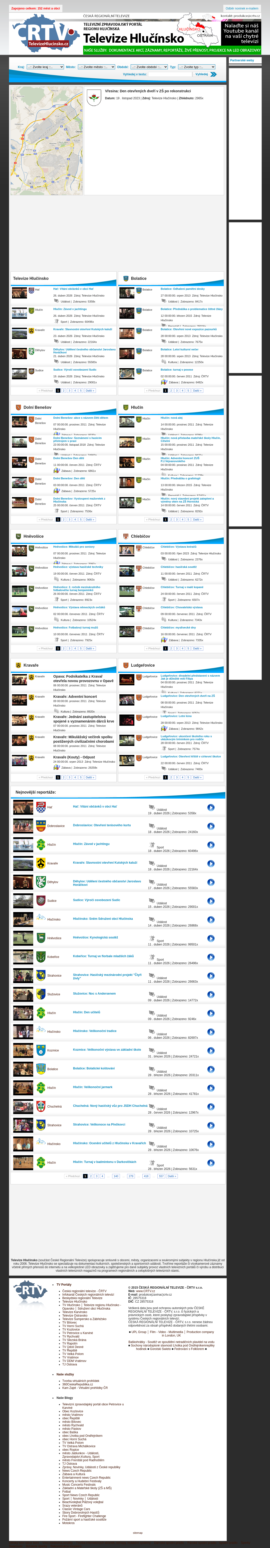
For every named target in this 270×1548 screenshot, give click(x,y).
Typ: (173, 67)
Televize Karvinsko (74, 1312)
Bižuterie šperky (36, 1546)
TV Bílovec (69, 1322)
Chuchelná (54, 1106)
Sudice (52, 901)
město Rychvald (73, 1425)
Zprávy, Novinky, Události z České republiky (91, 1467)
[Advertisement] (118, 234)
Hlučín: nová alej (172, 417)
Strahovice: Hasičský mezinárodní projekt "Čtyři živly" (107, 976)
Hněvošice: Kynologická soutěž (95, 937)
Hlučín (51, 844)
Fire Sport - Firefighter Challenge (84, 1516)
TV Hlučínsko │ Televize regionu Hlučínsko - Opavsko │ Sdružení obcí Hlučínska (91, 1306)
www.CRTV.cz (145, 1291)
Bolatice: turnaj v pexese (177, 369)
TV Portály (64, 1284)
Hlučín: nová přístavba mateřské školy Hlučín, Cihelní (191, 439)
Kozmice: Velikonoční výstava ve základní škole (107, 1049)
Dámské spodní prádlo (169, 1543)
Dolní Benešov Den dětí (68, 458)
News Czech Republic (77, 1470)
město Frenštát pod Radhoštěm (83, 1460)
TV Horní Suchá (73, 1326)
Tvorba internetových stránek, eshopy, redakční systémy (113, 1543)
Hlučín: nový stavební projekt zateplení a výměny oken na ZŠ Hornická (187, 500)
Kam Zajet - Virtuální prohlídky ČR (85, 1388)
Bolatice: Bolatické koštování (94, 1068)
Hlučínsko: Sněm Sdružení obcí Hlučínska (103, 919)
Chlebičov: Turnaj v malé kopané (182, 587)
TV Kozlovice (71, 1329)
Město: (71, 67)
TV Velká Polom (73, 1354)
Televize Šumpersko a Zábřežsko (84, 1319)
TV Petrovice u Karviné (77, 1333)
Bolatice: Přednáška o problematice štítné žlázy (192, 309)
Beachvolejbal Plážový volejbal (82, 1502)
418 (146, 1176)
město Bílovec (71, 1422)
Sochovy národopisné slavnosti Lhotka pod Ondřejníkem (168, 1345)
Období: (123, 67)
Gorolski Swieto (160, 1349)
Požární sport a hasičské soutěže (84, 1519)
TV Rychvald (70, 1336)
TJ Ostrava (69, 1364)
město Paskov (71, 1429)
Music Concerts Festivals (79, 1484)
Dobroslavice (56, 826)
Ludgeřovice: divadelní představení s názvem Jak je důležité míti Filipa (190, 677)
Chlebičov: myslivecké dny (178, 627)
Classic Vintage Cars (76, 1509)
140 (116, 1176)
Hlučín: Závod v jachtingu (70, 309)
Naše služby (65, 1374)
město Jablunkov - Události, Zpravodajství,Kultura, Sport (81, 1454)
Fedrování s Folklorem (189, 1349)
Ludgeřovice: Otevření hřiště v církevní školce (191, 756)
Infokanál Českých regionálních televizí (88, 1294)
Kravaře (52, 863)
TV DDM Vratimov (74, 1361)
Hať (49, 807)
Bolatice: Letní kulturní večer (180, 349)
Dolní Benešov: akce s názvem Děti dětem (80, 417)
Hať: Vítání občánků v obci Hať (73, 288)
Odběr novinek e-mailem (242, 8)
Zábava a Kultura (73, 1474)
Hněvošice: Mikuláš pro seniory (74, 546)
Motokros (68, 1523)
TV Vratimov (70, 1357)
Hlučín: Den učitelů (86, 1012)
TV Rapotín (70, 1343)
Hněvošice (54, 938)
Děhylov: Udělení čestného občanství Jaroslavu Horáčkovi (84, 351)
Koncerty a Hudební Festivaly (82, 1481)
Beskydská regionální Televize (82, 1298)
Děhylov (52, 882)
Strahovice (54, 975)
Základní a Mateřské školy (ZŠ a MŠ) (87, 1488)
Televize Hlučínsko (74, 1301)
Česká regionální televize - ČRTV (84, 1291)
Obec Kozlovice (72, 1411)
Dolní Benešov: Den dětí (69, 478)
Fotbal (66, 1491)
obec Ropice (70, 1449)
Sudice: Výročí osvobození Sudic (75, 369)
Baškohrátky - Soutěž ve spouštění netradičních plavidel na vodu (171, 1342)
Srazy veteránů (72, 1505)
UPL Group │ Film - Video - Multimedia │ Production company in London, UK (173, 1333)
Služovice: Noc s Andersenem (94, 993)
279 (131, 1176)
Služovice (53, 994)
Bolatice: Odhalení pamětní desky (183, 288)
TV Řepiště (69, 1350)
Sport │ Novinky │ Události (80, 1498)
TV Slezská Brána (74, 1340)
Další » (90, 390)
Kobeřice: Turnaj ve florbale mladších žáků (103, 956)
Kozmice (53, 1050)
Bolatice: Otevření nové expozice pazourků (189, 329)
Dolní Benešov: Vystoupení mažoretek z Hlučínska (79, 500)
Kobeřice (53, 957)
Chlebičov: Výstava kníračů (179, 546)
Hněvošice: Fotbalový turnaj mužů (75, 627)
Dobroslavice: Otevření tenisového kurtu (102, 825)
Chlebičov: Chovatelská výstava (182, 607)
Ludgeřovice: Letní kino (176, 716)
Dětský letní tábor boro (24, 1543)
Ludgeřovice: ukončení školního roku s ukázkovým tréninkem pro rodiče (186, 738)
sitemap (138, 1532)
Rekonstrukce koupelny (66, 1546)
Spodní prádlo (228, 1543)
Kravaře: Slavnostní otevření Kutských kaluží (82, 329)
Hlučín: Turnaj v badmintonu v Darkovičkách (104, 1162)
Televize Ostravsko (75, 1315)
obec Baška (70, 1432)
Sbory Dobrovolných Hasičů (80, 1512)
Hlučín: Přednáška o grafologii (181, 478)
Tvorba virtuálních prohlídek (80, 1381)
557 (161, 1176)
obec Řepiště (71, 1418)
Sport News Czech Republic (81, 1495)
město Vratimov (72, 1415)
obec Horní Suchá (74, 1439)
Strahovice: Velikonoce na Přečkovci (99, 1124)
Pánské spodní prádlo (201, 1543)
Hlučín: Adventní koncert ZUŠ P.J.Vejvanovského (180, 460)
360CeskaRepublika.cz (77, 1384)
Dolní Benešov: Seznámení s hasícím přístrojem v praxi (77, 439)
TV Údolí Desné (73, 1347)
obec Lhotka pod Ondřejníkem (82, 1436)
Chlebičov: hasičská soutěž (179, 566)
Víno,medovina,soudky (57, 1543)
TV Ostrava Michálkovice (79, 1446)
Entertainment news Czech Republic (86, 1477)
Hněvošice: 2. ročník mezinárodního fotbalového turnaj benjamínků (76, 589)
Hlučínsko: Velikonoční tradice (95, 1031)
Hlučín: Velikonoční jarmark (92, 1087)
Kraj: (21, 67)
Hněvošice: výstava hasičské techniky (78, 566)
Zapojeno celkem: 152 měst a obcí (35, 8)
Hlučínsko (54, 919)
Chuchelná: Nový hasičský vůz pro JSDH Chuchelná (110, 1106)
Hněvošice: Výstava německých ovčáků (79, 607)
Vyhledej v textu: (135, 74)
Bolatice (52, 1069)
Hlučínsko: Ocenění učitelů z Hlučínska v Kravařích (109, 1143)
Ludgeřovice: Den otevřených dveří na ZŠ (188, 695)
